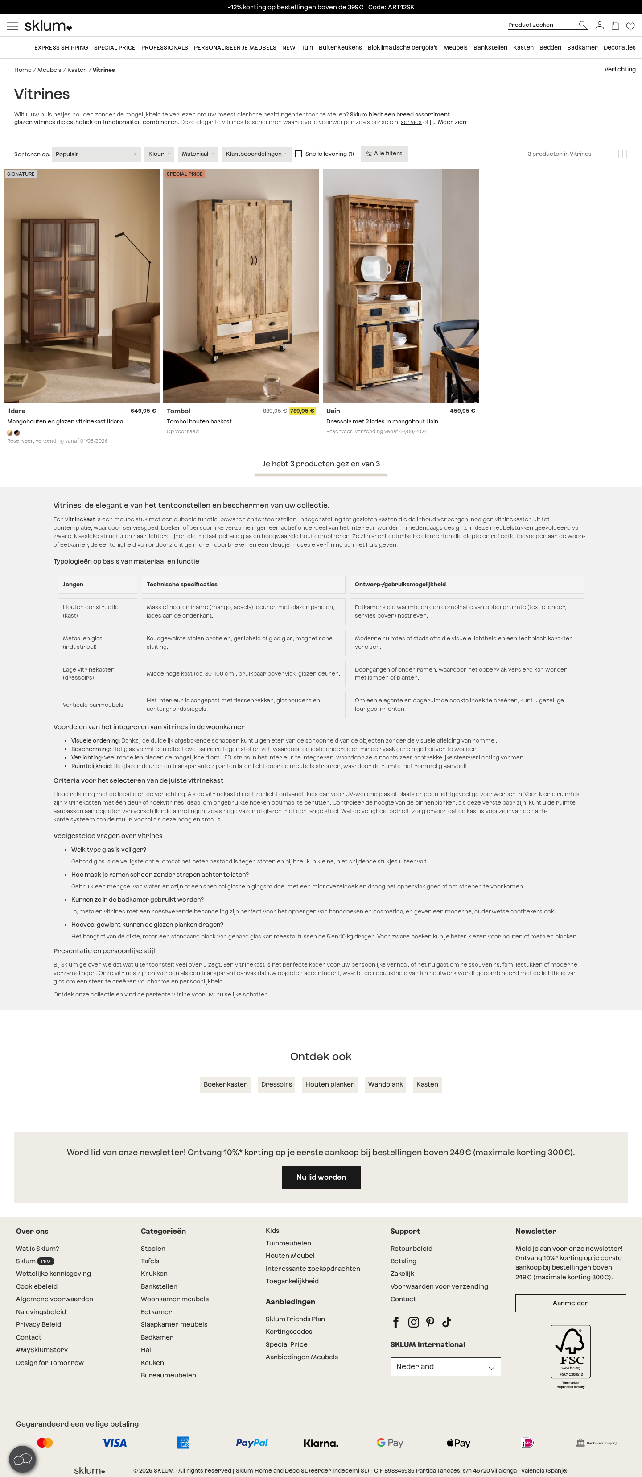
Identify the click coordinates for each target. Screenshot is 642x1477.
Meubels (456, 47)
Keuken (152, 1362)
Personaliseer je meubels (235, 47)
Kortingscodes (289, 1331)
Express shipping (61, 47)
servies (411, 122)
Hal (146, 1349)
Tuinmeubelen (288, 1243)
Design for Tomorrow (50, 1362)
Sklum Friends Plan (295, 1319)
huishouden (446, 122)
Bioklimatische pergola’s (403, 47)
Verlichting (620, 69)
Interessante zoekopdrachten (313, 1268)
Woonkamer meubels (175, 1299)
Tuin (307, 47)
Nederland (415, 1366)
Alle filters (384, 154)
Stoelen (154, 1248)
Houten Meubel (290, 1255)
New (289, 47)
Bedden (550, 47)
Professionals (164, 47)
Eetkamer (156, 1311)
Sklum (35, 1261)
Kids (272, 1230)
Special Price (287, 1344)
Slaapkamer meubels (174, 1324)
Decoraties (620, 47)
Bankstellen (490, 47)
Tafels (150, 1261)
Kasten (523, 47)
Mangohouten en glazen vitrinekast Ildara (65, 421)
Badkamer (582, 47)
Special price (115, 47)
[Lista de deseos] (630, 25)
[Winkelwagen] (615, 25)
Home (23, 69)
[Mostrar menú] (12, 25)
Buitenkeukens (340, 47)
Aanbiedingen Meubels (302, 1357)
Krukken (154, 1273)
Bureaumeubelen (168, 1375)
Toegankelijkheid (292, 1281)
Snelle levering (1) (329, 153)
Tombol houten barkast (199, 421)
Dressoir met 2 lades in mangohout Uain (382, 421)
